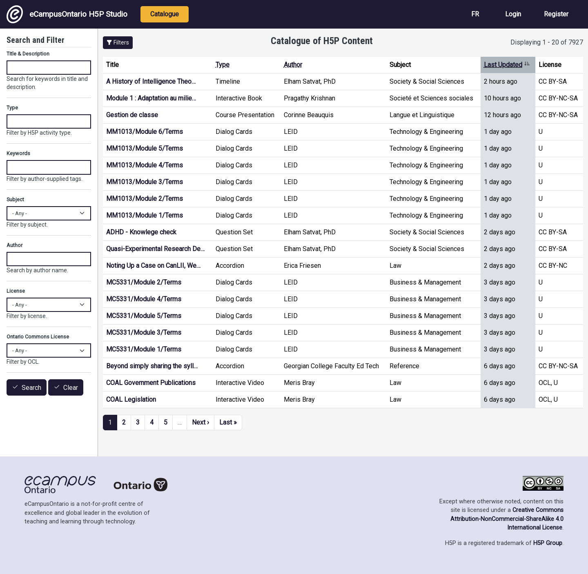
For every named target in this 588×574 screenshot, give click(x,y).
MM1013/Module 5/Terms (144, 148)
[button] (118, 42)
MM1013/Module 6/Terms (144, 132)
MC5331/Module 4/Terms (143, 299)
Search (31, 388)
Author (293, 65)
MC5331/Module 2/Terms (143, 282)
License (16, 291)
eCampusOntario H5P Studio (67, 14)
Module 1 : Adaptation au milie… (151, 98)
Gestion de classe (132, 115)
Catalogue (164, 14)
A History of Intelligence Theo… (151, 81)
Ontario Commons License (38, 337)
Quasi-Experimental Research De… (155, 249)
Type (222, 65)
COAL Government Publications (151, 383)
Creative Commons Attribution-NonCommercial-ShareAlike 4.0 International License (507, 519)
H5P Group (547, 543)
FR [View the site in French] (475, 14)
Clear (70, 388)
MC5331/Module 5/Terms (143, 316)
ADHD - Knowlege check (141, 232)
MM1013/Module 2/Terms (144, 198)
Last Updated (507, 65)
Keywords (18, 153)
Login (513, 14)
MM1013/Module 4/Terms (144, 165)
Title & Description (28, 54)
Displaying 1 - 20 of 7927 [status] (546, 42)
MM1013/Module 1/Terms (144, 215)
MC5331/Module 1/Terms (143, 349)
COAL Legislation (131, 399)
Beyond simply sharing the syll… (152, 366)
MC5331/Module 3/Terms (143, 332)
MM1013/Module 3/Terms (144, 182)
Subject (15, 199)
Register (556, 14)
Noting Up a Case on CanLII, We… (153, 265)
